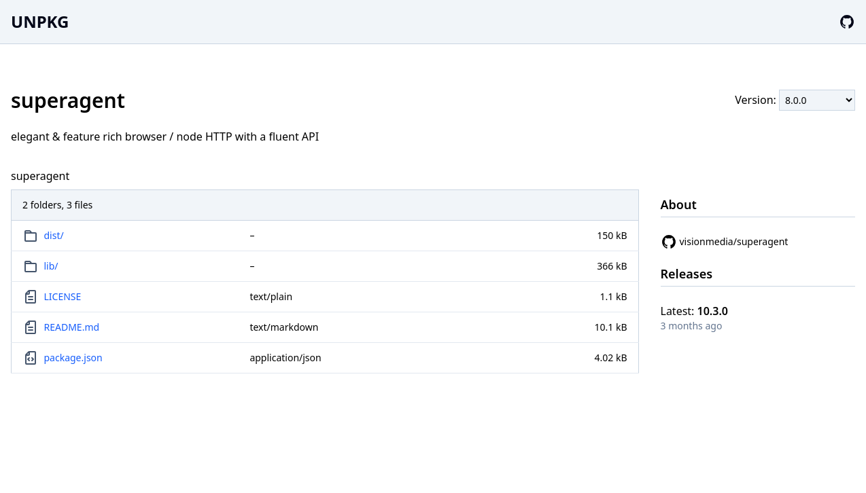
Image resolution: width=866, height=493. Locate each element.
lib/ (51, 265)
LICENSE (63, 296)
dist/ (54, 235)
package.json (73, 357)
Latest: (695, 311)
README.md (72, 327)
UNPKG (40, 21)
